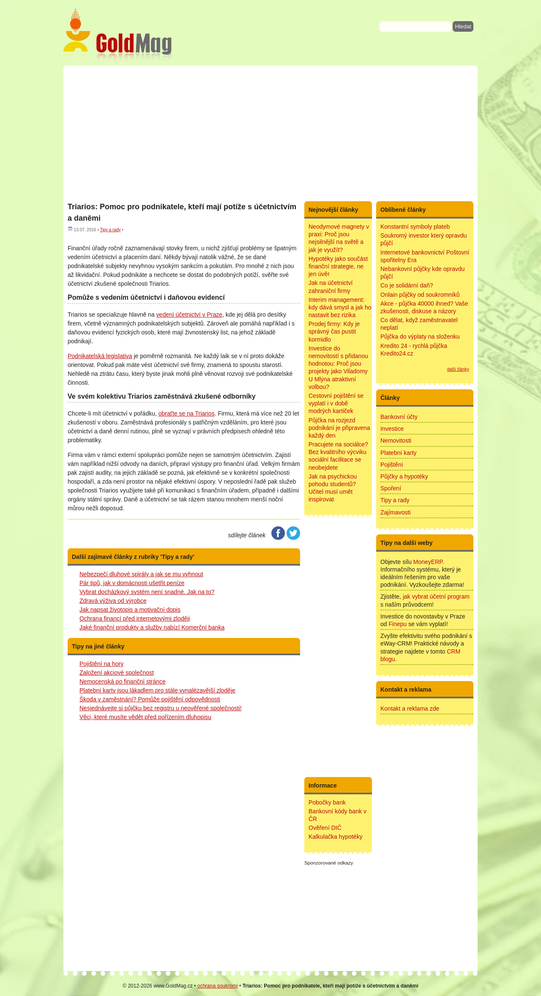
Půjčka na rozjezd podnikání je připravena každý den (339, 428)
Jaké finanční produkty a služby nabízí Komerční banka (151, 627)
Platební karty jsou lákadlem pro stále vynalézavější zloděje (157, 690)
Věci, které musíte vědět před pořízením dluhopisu (145, 717)
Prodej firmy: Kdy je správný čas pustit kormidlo (334, 331)
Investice (392, 428)
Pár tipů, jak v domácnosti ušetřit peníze (131, 583)
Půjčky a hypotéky (404, 476)
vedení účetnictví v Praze (189, 314)
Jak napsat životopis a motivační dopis (129, 609)
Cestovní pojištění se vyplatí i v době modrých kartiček (336, 403)
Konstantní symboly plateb (415, 226)
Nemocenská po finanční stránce (122, 681)
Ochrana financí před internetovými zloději (134, 618)
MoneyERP (428, 561)
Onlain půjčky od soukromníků (420, 294)
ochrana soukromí (217, 986)
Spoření (390, 488)
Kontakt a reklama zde (409, 708)
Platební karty (398, 452)
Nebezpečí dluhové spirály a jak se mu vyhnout (141, 574)
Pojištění (391, 464)
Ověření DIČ (325, 827)
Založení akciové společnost (116, 672)
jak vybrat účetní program (436, 596)
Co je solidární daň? (406, 285)
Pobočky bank (327, 802)
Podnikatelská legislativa (100, 356)
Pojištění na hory (101, 663)
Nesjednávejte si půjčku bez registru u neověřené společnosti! (160, 708)
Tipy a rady (110, 229)
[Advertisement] (270, 133)
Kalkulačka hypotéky (336, 836)
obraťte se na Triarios (186, 413)
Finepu (397, 624)
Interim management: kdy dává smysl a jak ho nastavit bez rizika (340, 307)
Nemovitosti (395, 440)
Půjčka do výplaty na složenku (420, 336)
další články (458, 369)
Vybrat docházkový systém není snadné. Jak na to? (146, 591)
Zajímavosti (395, 512)
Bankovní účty (399, 416)
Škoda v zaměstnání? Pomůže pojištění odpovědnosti (149, 699)
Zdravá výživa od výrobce (113, 600)
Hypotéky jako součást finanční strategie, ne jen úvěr (338, 266)
